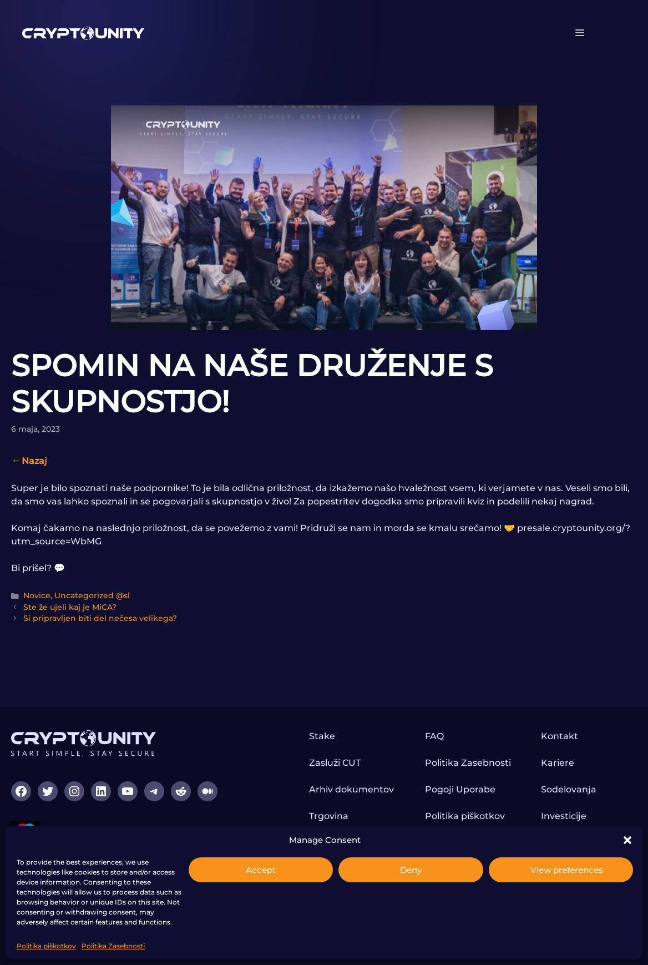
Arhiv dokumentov (351, 789)
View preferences (566, 870)
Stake (322, 736)
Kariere (557, 762)
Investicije (563, 816)
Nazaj (34, 461)
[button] (627, 840)
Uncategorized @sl (92, 595)
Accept (261, 870)
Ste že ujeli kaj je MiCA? (70, 607)
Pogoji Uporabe (460, 789)
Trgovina (328, 816)
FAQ (434, 736)
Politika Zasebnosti (113, 946)
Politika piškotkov (46, 946)
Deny (411, 870)
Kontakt (559, 736)
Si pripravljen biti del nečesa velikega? (100, 618)
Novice (36, 595)
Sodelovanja (568, 789)
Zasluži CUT (335, 762)
